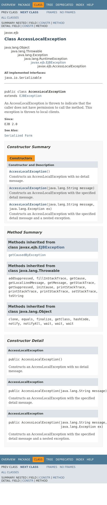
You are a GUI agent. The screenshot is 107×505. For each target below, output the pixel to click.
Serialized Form (18, 135)
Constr (44, 22)
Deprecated (64, 4)
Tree (49, 4)
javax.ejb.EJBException (48, 62)
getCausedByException (27, 255)
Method (59, 22)
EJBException (30, 96)
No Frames (68, 12)
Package (24, 4)
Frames (51, 12)
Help (90, 4)
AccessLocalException (27, 171)
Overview (8, 4)
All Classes (10, 17)
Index (80, 4)
